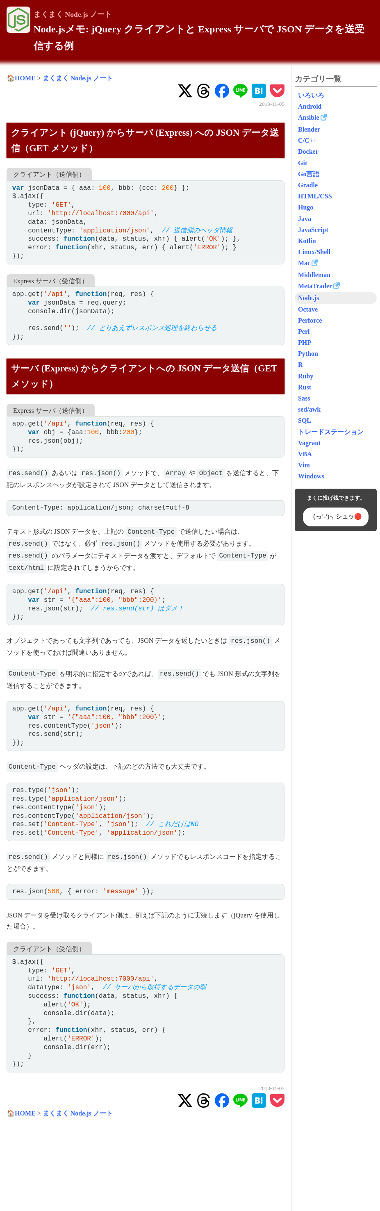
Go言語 (308, 174)
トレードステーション (331, 431)
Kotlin (307, 240)
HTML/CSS (315, 196)
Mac (304, 263)
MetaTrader (315, 285)
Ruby (305, 376)
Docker (308, 151)
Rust (304, 387)
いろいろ (311, 95)
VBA (305, 454)
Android (310, 106)
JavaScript (313, 229)
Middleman (314, 274)
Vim (304, 465)
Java (304, 218)
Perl (303, 331)
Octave (308, 309)
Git (302, 162)
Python (308, 353)
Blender (309, 129)
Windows (311, 476)
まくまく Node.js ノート (73, 14)
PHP (304, 342)
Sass (304, 398)
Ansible (308, 117)
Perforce (310, 320)
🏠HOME (21, 78)
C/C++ (307, 140)
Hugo (305, 207)
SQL (304, 420)
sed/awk (309, 409)
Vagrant (309, 442)
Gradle (308, 185)
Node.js (308, 297)
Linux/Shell (314, 251)
